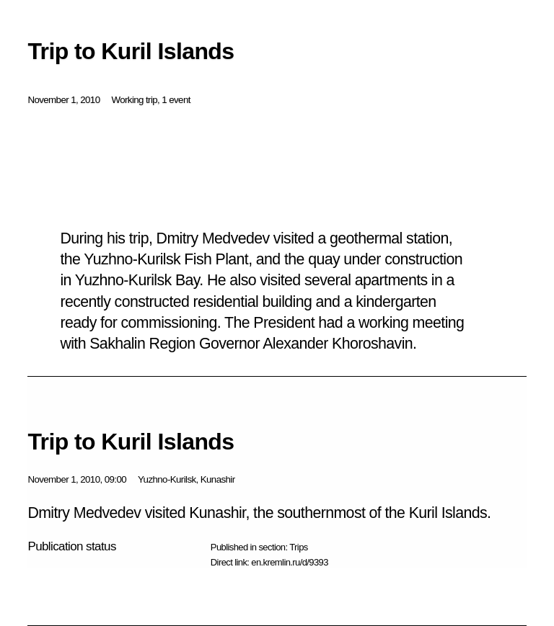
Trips (298, 547)
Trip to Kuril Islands (130, 442)
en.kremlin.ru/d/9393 (289, 562)
